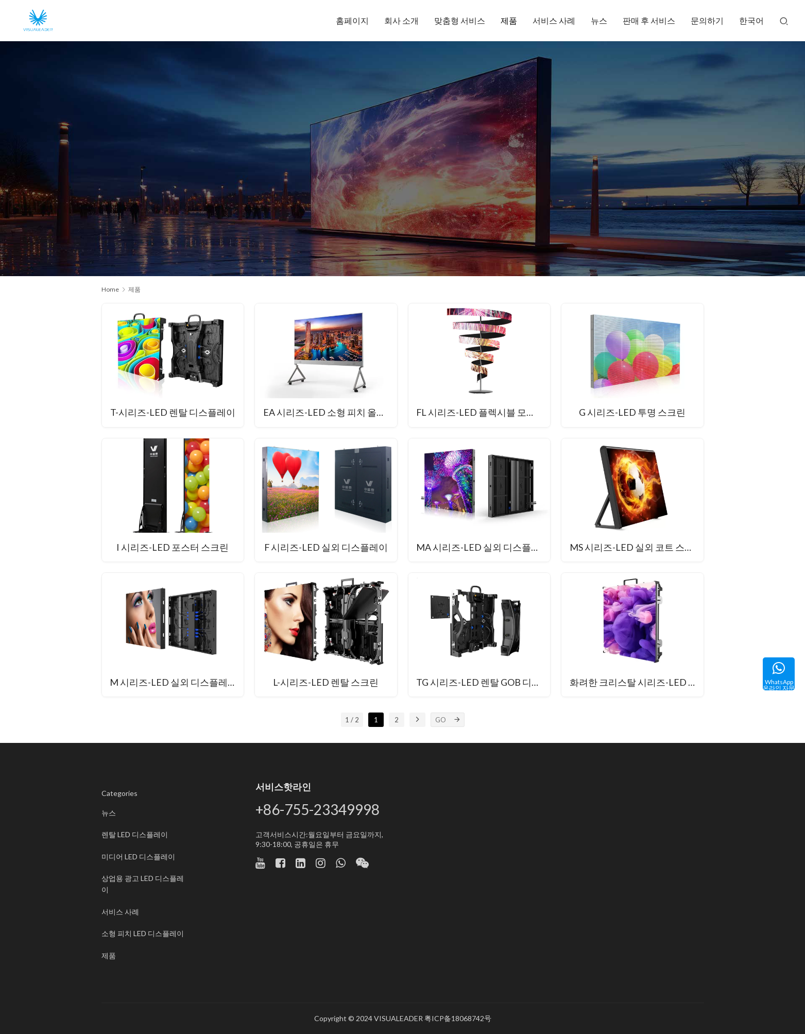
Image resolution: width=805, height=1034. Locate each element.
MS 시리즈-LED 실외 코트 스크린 (636, 547)
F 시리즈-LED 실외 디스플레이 (326, 547)
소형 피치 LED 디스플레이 (142, 933)
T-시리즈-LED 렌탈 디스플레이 (172, 413)
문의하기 (707, 20)
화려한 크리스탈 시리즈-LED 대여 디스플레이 (637, 682)
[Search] (784, 20)
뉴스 (599, 20)
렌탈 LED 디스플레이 (134, 834)
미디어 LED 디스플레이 (138, 856)
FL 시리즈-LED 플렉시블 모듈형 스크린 (484, 413)
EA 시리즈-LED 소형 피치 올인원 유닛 (330, 413)
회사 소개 (401, 20)
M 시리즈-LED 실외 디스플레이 (173, 682)
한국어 (751, 20)
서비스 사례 (554, 20)
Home (110, 289)
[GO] (457, 720)
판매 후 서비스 (649, 20)
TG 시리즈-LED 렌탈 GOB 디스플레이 (484, 682)
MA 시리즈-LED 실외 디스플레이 (483, 547)
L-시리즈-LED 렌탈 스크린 (326, 682)
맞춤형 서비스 (459, 20)
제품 (509, 20)
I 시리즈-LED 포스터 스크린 (172, 547)
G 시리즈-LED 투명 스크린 (632, 413)
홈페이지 (352, 20)
